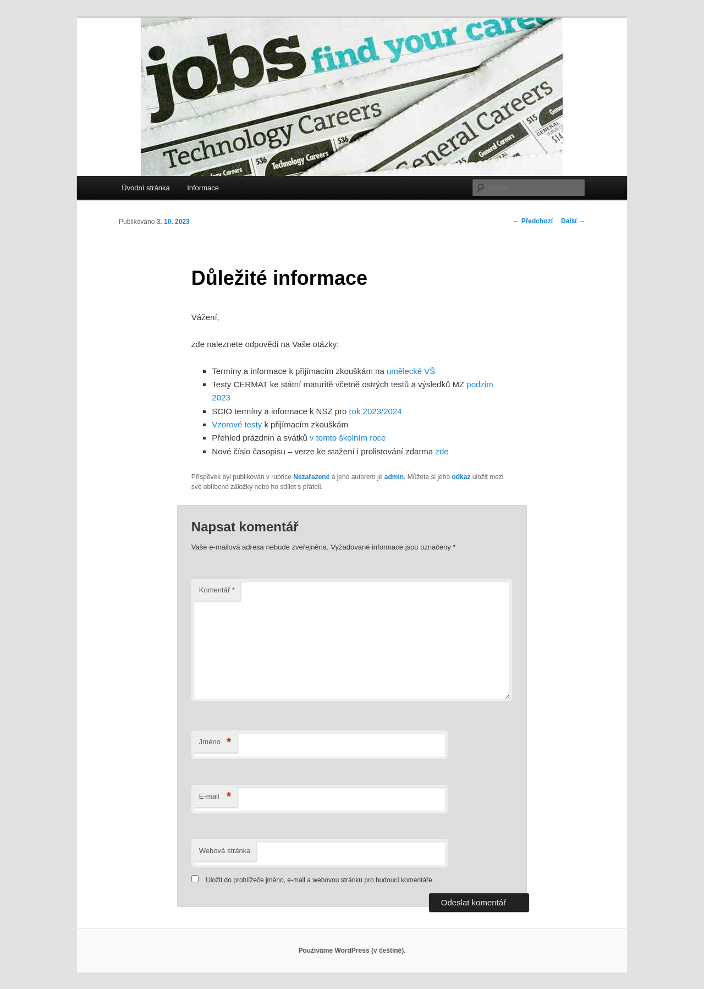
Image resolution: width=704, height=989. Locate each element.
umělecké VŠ (411, 371)
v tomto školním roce (348, 437)
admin (394, 477)
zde (441, 451)
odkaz (461, 477)
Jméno (215, 742)
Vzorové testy (237, 424)
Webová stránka (225, 851)
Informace (203, 188)
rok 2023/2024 (375, 411)
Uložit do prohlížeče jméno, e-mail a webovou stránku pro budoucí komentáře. (320, 880)
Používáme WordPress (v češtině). (351, 950)
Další (573, 221)
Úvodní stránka (145, 188)
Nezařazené (311, 477)
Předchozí (533, 221)
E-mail (215, 797)
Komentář (217, 590)
